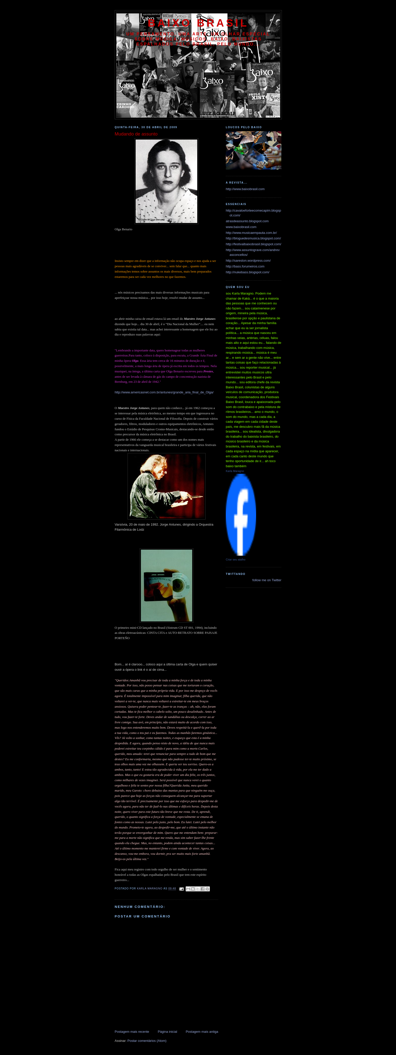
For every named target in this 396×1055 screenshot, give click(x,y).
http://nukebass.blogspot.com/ (247, 272)
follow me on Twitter (266, 580)
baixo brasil (198, 23)
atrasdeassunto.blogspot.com (247, 221)
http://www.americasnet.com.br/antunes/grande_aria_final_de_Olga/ (164, 392)
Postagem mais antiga (202, 1032)
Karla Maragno (235, 471)
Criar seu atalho (235, 559)
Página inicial (167, 1032)
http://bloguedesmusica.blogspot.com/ (253, 238)
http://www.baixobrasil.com (245, 189)
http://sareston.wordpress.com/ (248, 260)
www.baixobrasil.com (241, 227)
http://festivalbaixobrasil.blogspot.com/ (253, 244)
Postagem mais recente (132, 1032)
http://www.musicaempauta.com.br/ (251, 233)
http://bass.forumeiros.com (245, 266)
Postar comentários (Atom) (147, 1041)
